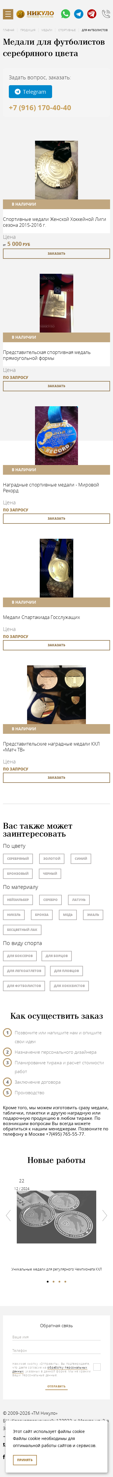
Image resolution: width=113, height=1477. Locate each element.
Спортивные (67, 30)
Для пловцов (66, 971)
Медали (46, 30)
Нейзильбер (18, 899)
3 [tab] (59, 1282)
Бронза (42, 914)
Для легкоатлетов (24, 971)
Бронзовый (18, 873)
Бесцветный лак (22, 929)
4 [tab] (65, 1282)
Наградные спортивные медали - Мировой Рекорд (51, 487)
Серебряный (18, 858)
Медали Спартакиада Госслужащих (41, 617)
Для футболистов (24, 985)
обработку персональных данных (49, 1369)
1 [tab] (48, 1282)
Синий (81, 858)
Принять (25, 1460)
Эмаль (93, 914)
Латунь (79, 899)
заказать (56, 253)
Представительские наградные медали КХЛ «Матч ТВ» (51, 747)
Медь (68, 914)
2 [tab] (53, 1282)
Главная (8, 30)
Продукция (27, 30)
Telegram (30, 91)
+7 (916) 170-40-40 (40, 107)
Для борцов (57, 956)
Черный (50, 873)
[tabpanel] (56, 1221)
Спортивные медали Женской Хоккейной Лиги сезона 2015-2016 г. (54, 222)
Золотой (51, 858)
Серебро (50, 899)
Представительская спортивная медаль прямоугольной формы (47, 355)
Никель (14, 914)
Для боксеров (20, 956)
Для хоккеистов (69, 985)
